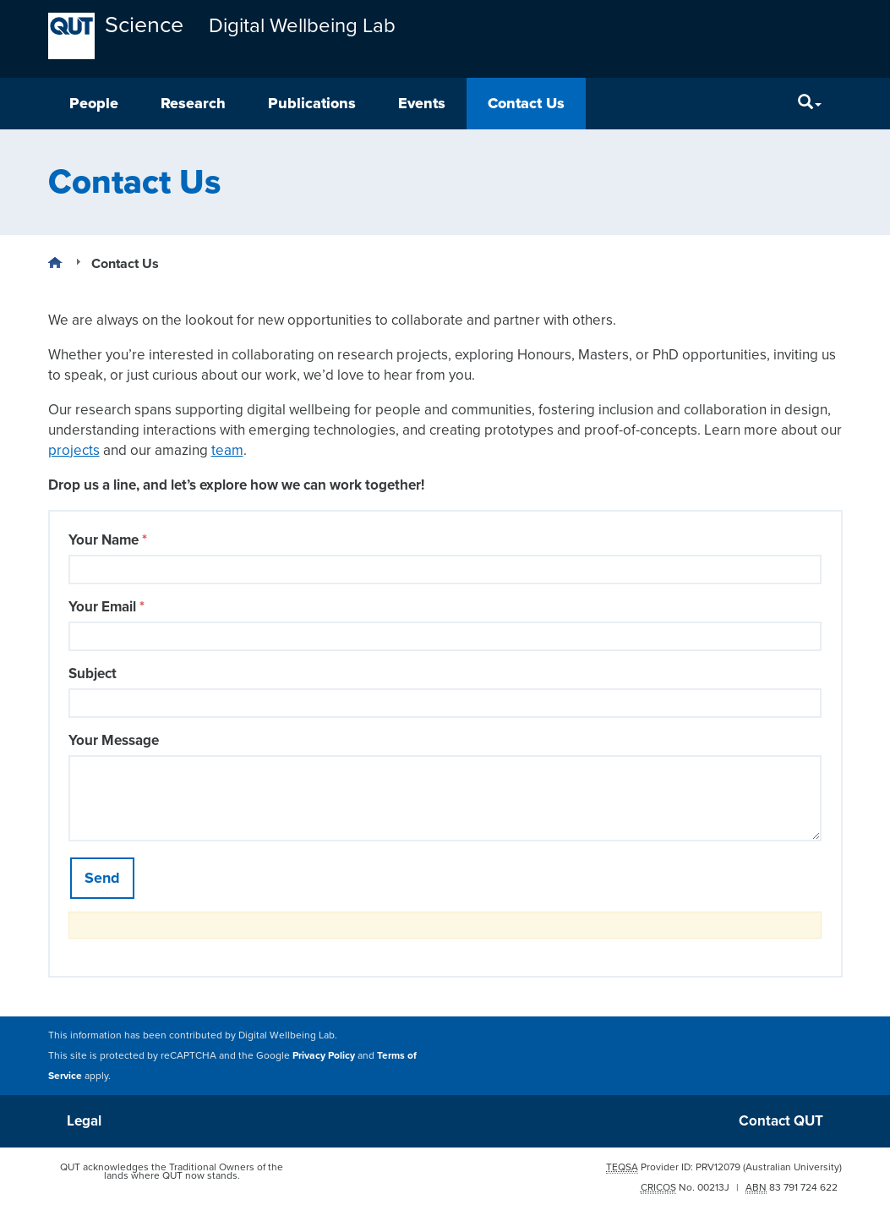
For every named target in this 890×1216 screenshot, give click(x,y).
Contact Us (526, 103)
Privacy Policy (323, 1055)
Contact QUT (781, 1121)
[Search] (810, 103)
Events (421, 103)
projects (74, 450)
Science (144, 25)
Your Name (107, 540)
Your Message (113, 740)
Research (193, 103)
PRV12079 (718, 1167)
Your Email (106, 607)
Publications (312, 103)
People (93, 103)
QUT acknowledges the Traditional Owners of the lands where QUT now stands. (171, 1171)
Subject (92, 673)
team (227, 450)
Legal (84, 1121)
